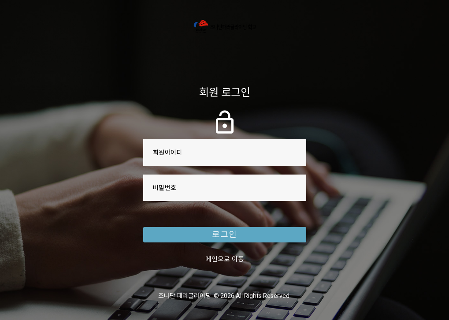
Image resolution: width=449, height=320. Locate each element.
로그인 (224, 235)
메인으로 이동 (224, 260)
